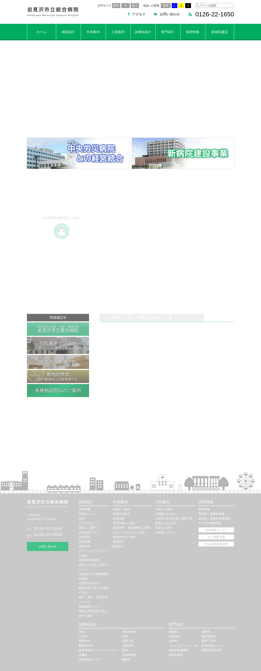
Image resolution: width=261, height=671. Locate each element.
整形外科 (84, 640)
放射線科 (174, 636)
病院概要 (84, 509)
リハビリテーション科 (183, 645)
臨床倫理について (90, 606)
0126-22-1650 (48, 528)
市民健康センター (216, 530)
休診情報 (118, 518)
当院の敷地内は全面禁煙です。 (58, 376)
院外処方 (118, 546)
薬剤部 (206, 631)
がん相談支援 (216, 537)
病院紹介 (68, 32)
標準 (116, 5)
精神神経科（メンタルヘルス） (99, 650)
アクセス (138, 14)
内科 (82, 631)
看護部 (173, 631)
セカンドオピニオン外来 (129, 532)
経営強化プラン (89, 532)
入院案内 (118, 32)
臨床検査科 (209, 636)
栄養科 (173, 640)
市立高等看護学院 (58, 361)
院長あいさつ (87, 513)
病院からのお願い (166, 523)
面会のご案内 (163, 527)
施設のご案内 (87, 527)
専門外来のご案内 (124, 523)
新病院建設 (219, 32)
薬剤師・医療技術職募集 (214, 518)
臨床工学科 (209, 640)
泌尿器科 (128, 645)
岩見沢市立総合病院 (53, 12)
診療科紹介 (143, 32)
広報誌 (83, 555)
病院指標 (84, 541)
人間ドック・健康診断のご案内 (58, 345)
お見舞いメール (165, 532)
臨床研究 (84, 546)
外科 (125, 636)
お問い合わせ (170, 14)
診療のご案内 (121, 509)
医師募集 (204, 509)
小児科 (83, 636)
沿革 (82, 518)
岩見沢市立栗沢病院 (58, 329)
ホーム (41, 32)
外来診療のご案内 (48, 113)
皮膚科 (83, 655)
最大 (135, 5)
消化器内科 (129, 631)
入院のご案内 (163, 509)
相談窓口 (118, 541)
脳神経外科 (86, 645)
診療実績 (84, 537)
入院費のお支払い (166, 513)
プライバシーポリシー (93, 550)
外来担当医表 (121, 513)
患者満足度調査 (89, 560)
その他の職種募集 (210, 523)
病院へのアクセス (87, 113)
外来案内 (93, 32)
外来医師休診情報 (48, 122)
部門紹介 (167, 32)
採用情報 (192, 32)
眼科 (125, 650)
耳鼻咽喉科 (129, 655)
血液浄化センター (90, 659)
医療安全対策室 (212, 650)
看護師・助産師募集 (211, 513)
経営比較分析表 (89, 583)
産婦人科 (128, 640)
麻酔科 (126, 659)
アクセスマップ (89, 523)
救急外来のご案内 (124, 537)
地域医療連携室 (179, 650)
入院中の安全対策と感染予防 (174, 518)
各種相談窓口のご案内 (58, 390)
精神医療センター (213, 645)
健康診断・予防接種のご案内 (132, 527)
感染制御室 (176, 655)
